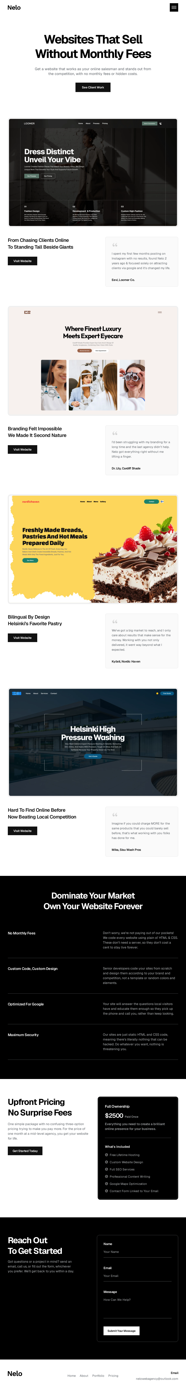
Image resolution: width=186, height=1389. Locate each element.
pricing (113, 1376)
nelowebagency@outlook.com (157, 1379)
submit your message (121, 1331)
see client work (93, 87)
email (108, 1268)
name (108, 1244)
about (84, 1376)
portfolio (98, 1376)
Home (71, 1376)
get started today (25, 1151)
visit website (22, 261)
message (110, 1292)
